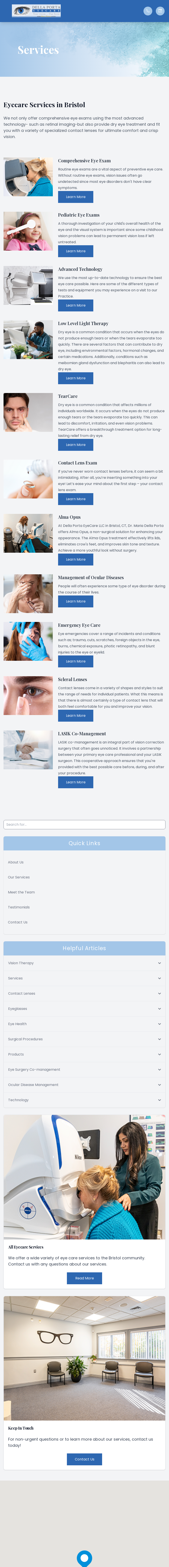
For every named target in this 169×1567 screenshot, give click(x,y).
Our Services (19, 877)
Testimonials (19, 907)
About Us (16, 862)
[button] (5, 11)
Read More (84, 1278)
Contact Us (18, 922)
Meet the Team (21, 892)
